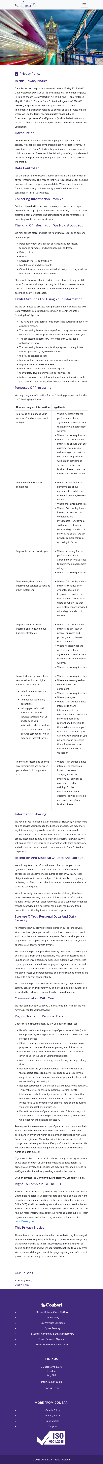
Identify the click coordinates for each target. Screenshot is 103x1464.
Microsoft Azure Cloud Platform (52, 1312)
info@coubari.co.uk (51, 1381)
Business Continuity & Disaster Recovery (52, 1333)
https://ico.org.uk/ (24, 1221)
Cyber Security (52, 1328)
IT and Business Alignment (52, 1339)
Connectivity (52, 1317)
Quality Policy (22, 1284)
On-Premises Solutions (53, 1322)
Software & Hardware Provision (52, 1344)
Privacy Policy (25, 1280)
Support (52, 1426)
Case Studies (52, 1421)
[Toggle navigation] (84, 5)
